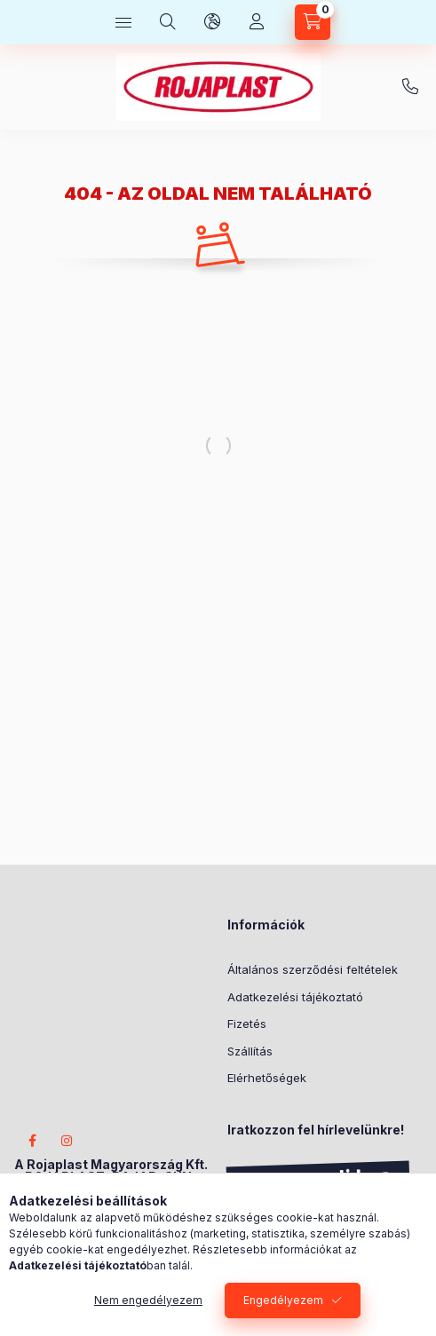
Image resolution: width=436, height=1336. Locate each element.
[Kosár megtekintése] (312, 22)
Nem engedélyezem (148, 1300)
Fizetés (246, 1023)
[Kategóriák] (123, 22)
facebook (32, 1140)
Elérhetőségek (266, 1078)
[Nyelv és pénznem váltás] (212, 22)
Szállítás (250, 1051)
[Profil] (256, 22)
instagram (67, 1140)
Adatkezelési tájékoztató (295, 997)
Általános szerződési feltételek (312, 969)
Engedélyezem (283, 1300)
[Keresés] (168, 22)
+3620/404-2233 (410, 87)
